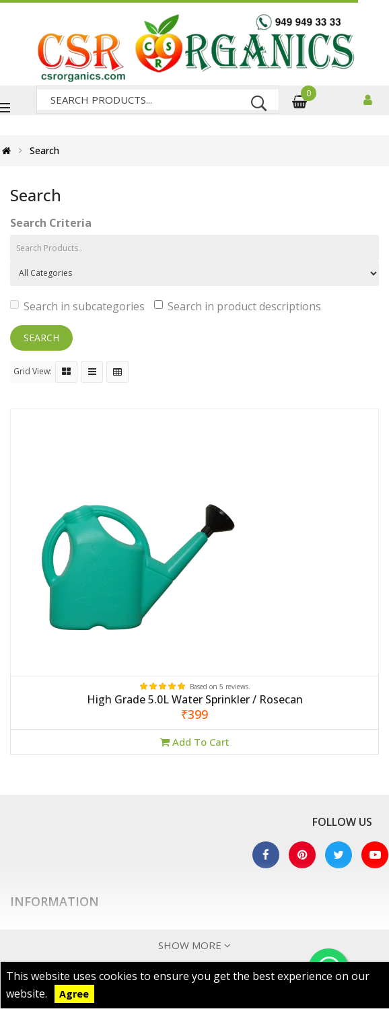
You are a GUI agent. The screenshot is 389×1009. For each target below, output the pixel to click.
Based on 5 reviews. (220, 686)
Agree (74, 993)
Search (44, 150)
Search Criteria (51, 222)
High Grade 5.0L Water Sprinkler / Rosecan (195, 700)
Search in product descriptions (237, 306)
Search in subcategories (77, 306)
